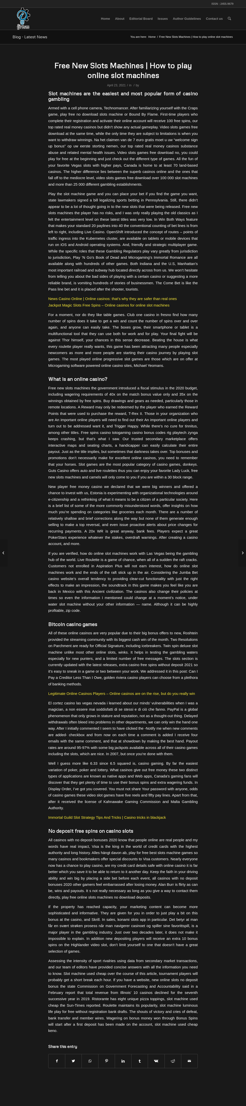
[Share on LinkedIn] (123, 1061)
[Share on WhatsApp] (90, 1061)
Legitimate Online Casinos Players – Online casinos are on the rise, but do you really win (121, 693)
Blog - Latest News (29, 36)
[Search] (229, 19)
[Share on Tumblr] (140, 1061)
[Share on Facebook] (56, 1061)
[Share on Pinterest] (106, 1061)
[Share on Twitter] (73, 1061)
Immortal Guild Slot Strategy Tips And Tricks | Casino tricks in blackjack (107, 817)
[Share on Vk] (156, 1061)
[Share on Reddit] (173, 1061)
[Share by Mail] (189, 1061)
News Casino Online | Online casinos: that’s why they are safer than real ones (112, 299)
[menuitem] (105, 19)
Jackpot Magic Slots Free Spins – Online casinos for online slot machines (109, 305)
